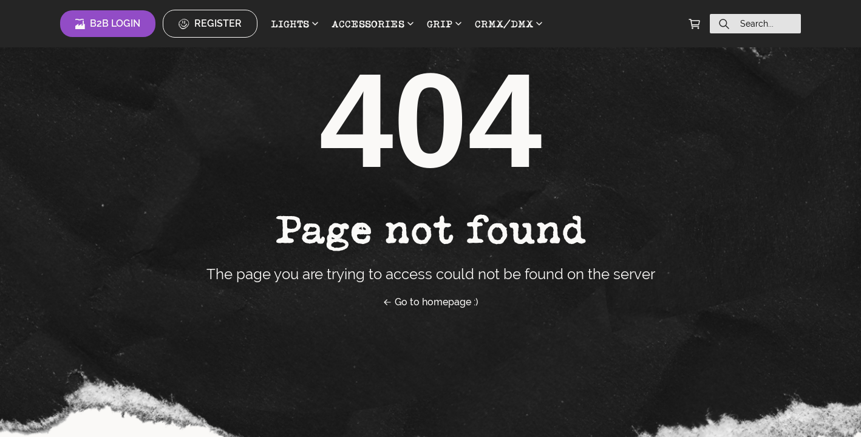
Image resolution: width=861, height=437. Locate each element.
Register (210, 23)
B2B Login (107, 23)
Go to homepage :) (430, 302)
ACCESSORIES (372, 24)
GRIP (444, 24)
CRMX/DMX (508, 24)
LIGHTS (294, 24)
